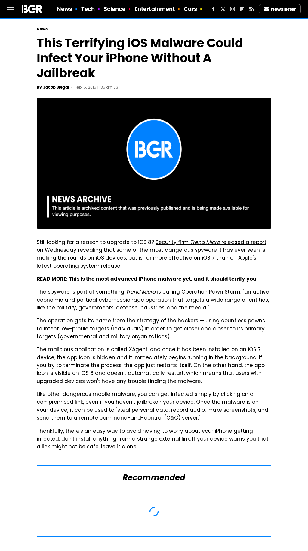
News (64, 8)
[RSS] (251, 9)
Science (115, 8)
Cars (190, 8)
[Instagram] (232, 9)
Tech (88, 8)
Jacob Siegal (56, 87)
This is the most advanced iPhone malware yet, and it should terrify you (162, 279)
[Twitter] (222, 9)
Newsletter (280, 9)
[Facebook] (213, 9)
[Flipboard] (242, 9)
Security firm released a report (211, 243)
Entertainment (154, 8)
